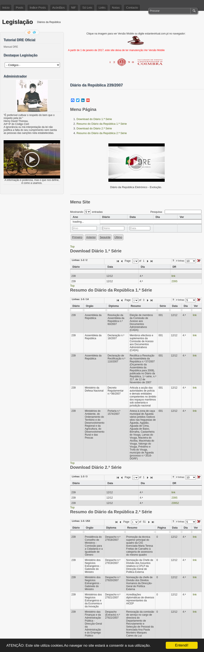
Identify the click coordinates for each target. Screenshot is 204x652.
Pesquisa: (175, 211)
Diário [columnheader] (106, 217)
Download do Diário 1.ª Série (94, 119)
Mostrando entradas (86, 211)
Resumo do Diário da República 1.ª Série (101, 123)
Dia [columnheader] (158, 217)
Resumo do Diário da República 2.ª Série (101, 133)
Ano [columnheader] (75, 217)
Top (72, 246)
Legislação (17, 22)
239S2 (175, 503)
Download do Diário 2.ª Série (94, 128)
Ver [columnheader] (182, 217)
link (173, 276)
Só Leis (87, 7)
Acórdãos (58, 7)
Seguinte (105, 237)
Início (5, 7)
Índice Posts (38, 7)
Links (102, 7)
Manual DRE (11, 46)
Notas (116, 7)
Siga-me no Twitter (35, 32)
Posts (19, 7)
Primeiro (77, 237)
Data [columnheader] (133, 217)
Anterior (91, 237)
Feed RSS (29, 32)
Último (118, 237)
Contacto (132, 7)
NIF (73, 7)
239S (174, 281)
